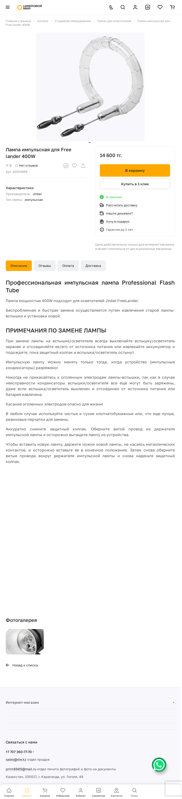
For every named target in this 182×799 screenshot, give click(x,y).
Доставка (93, 266)
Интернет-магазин (22, 702)
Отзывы (44, 266)
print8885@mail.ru (21, 769)
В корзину (135, 170)
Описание (19, 266)
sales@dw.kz (16, 759)
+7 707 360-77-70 (19, 752)
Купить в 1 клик (135, 184)
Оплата (68, 266)
